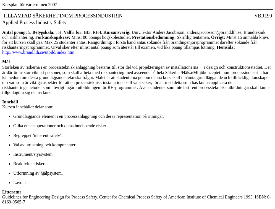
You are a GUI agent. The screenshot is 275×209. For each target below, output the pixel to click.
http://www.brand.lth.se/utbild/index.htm (38, 52)
